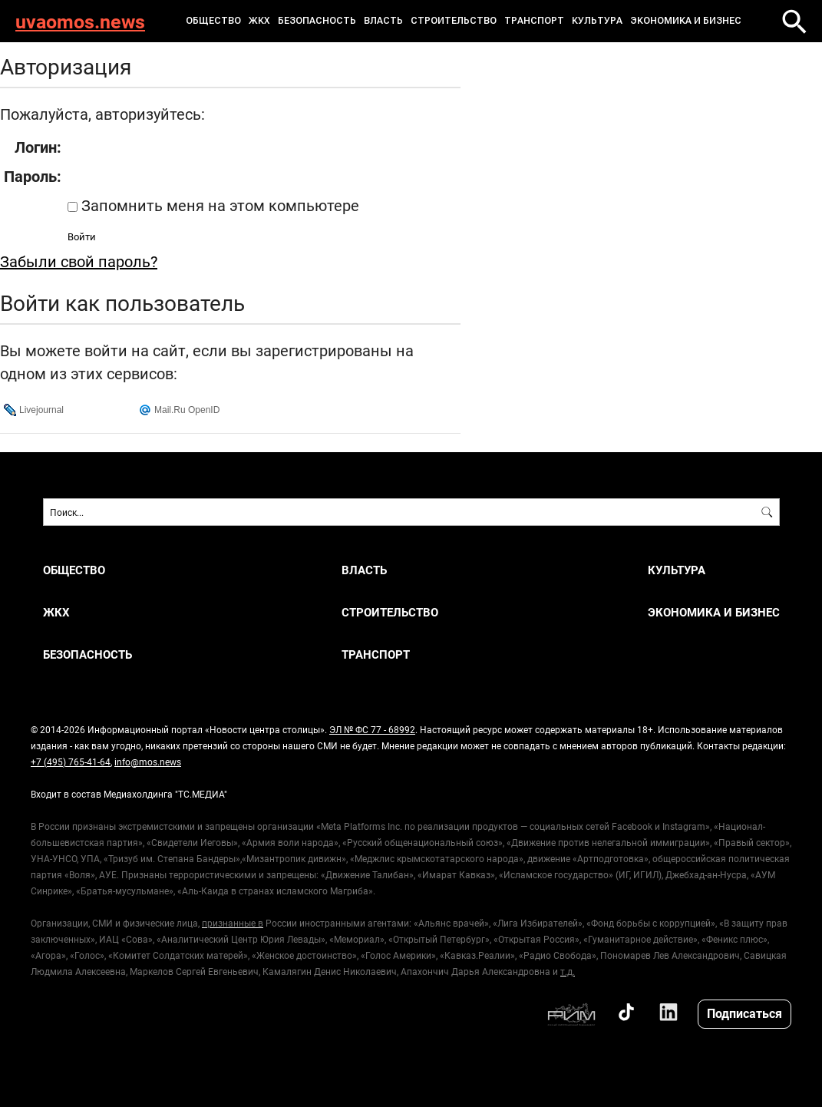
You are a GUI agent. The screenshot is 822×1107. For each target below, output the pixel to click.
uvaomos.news (80, 21)
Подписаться (744, 1013)
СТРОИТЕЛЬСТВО (454, 20)
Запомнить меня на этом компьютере (218, 205)
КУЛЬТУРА (597, 20)
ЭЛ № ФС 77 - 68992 (372, 729)
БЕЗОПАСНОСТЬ (317, 20)
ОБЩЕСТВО (213, 20)
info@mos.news (147, 761)
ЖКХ (259, 20)
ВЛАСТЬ (383, 20)
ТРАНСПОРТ (534, 20)
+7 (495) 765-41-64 (71, 761)
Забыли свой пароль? (78, 261)
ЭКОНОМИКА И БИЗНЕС (685, 20)
